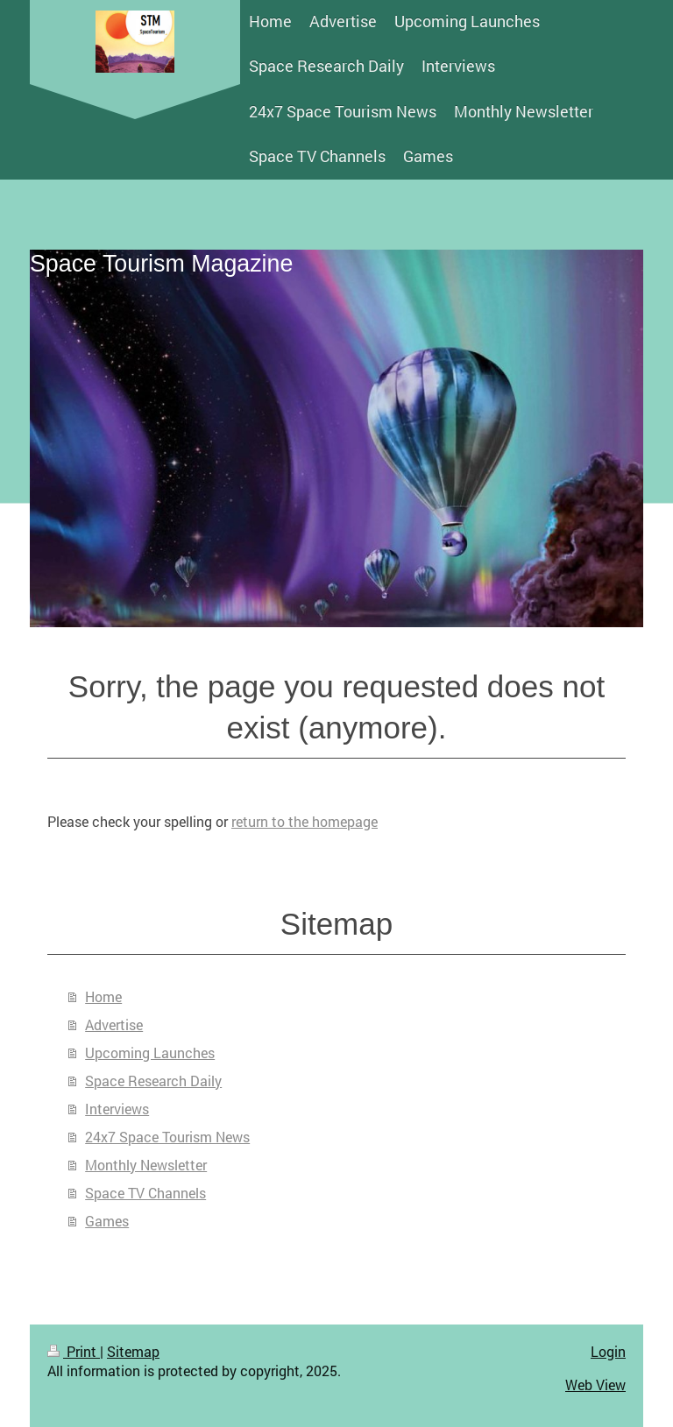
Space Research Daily (153, 1080)
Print (73, 1351)
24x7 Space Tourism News (167, 1136)
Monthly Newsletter (146, 1164)
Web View (595, 1384)
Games (107, 1221)
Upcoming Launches (150, 1052)
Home (103, 996)
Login (608, 1351)
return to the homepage (304, 821)
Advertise (114, 1024)
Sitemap (133, 1351)
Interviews (117, 1108)
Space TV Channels (145, 1192)
